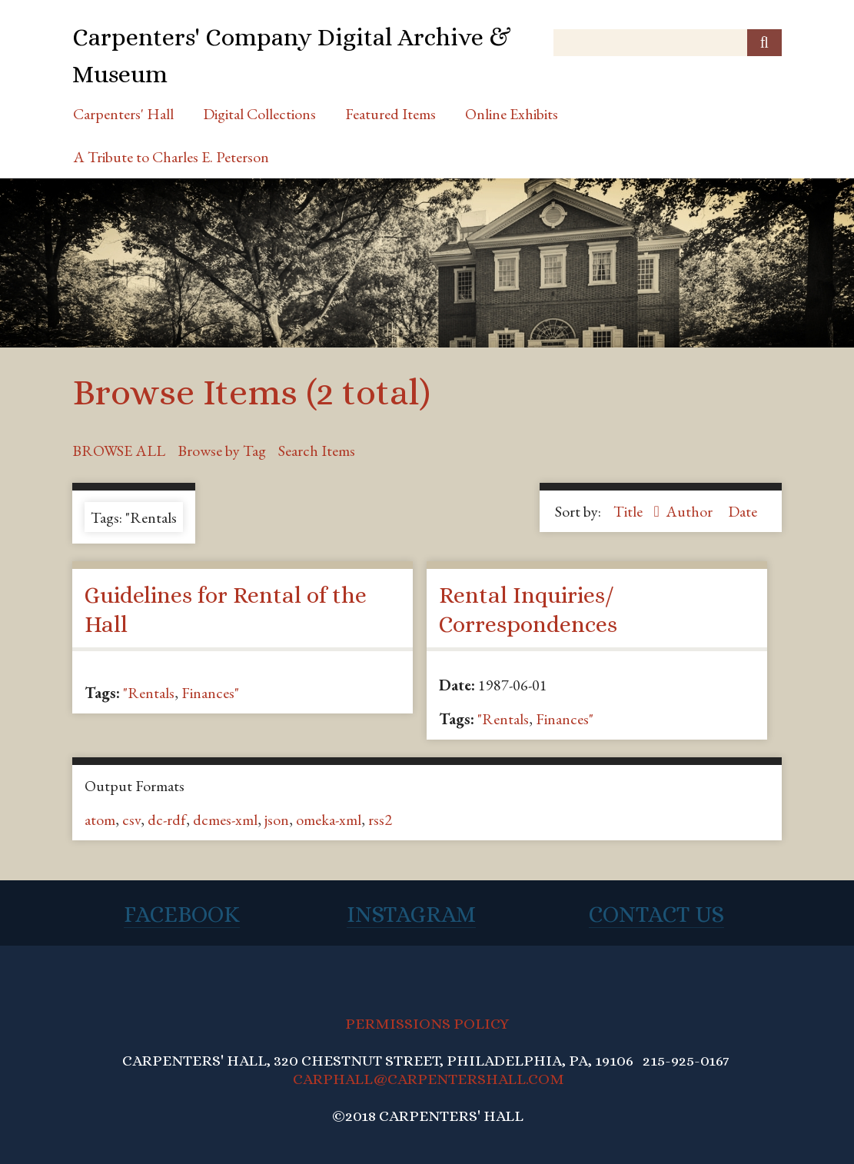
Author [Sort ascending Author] (691, 511)
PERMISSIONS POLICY (427, 1024)
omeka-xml (328, 820)
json (276, 820)
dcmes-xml (225, 820)
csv (131, 820)
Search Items (316, 450)
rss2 (380, 820)
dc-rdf (167, 820)
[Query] (667, 42)
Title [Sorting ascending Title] (629, 511)
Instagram (411, 914)
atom (100, 820)
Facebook (182, 914)
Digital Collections (259, 114)
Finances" (210, 693)
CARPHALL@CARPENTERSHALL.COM (428, 1079)
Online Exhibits (511, 114)
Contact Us (656, 914)
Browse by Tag (222, 450)
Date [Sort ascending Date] (742, 511)
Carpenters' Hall (123, 114)
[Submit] (764, 42)
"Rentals (148, 693)
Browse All (118, 450)
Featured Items (390, 114)
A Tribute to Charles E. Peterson (171, 157)
